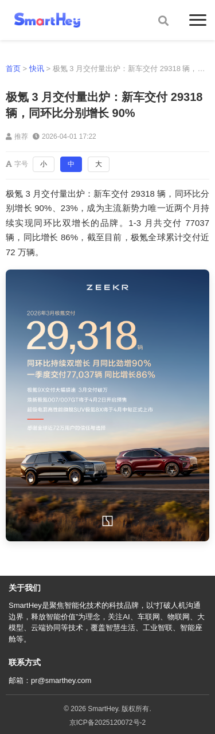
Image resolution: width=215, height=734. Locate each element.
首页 (13, 68)
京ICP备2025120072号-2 (107, 723)
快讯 (36, 68)
